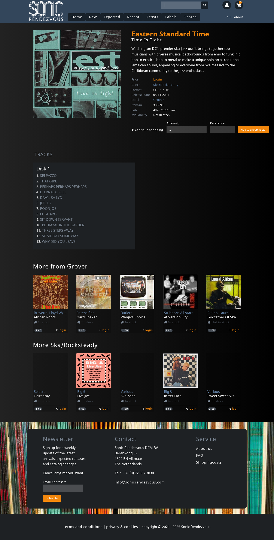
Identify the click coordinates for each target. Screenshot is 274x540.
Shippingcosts (209, 462)
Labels (171, 17)
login (62, 330)
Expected (112, 17)
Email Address (54, 482)
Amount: (173, 123)
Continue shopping (147, 130)
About (238, 17)
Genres (190, 17)
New (93, 17)
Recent (133, 17)
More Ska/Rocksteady (65, 345)
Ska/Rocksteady (166, 85)
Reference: (217, 123)
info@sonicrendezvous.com (140, 482)
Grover (158, 100)
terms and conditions (83, 526)
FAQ (228, 17)
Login (157, 79)
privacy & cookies (122, 526)
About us (204, 448)
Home (76, 17)
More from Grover (60, 266)
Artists (152, 17)
